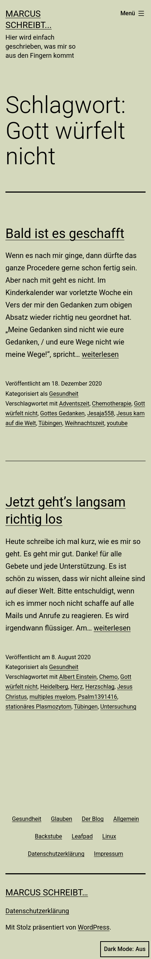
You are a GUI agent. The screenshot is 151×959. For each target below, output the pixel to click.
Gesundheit (63, 393)
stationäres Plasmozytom (38, 706)
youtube (117, 423)
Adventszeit (74, 403)
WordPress (93, 927)
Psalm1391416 (97, 696)
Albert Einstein (78, 676)
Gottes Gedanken (62, 413)
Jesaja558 (100, 413)
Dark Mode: (125, 949)
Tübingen (50, 423)
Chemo (108, 676)
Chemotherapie (111, 403)
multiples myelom (52, 696)
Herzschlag (99, 686)
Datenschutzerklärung (37, 911)
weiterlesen (100, 354)
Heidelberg (54, 686)
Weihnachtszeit (85, 423)
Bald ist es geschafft (65, 233)
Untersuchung (118, 706)
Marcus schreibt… (46, 892)
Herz (77, 686)
